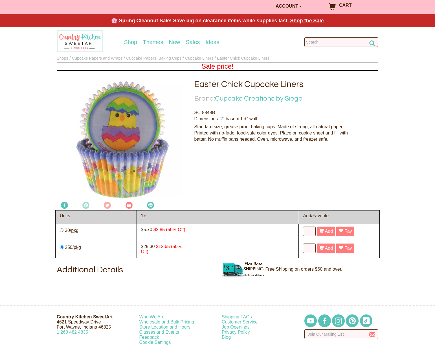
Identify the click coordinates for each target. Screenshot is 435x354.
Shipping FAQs (237, 316)
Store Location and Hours (164, 327)
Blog (226, 337)
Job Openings (236, 327)
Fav (345, 231)
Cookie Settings (155, 342)
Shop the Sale (307, 20)
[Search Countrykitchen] (341, 42)
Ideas (212, 42)
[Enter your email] (341, 334)
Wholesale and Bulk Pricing (166, 322)
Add (326, 231)
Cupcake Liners (199, 58)
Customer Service (240, 322)
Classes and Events (159, 332)
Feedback (149, 337)
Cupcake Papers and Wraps (97, 58)
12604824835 (72, 332)
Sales (193, 42)
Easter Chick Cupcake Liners (243, 58)
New (174, 42)
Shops (62, 58)
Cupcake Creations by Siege (258, 98)
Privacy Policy (236, 332)
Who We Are (152, 316)
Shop (130, 42)
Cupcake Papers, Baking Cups (153, 58)
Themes (153, 42)
